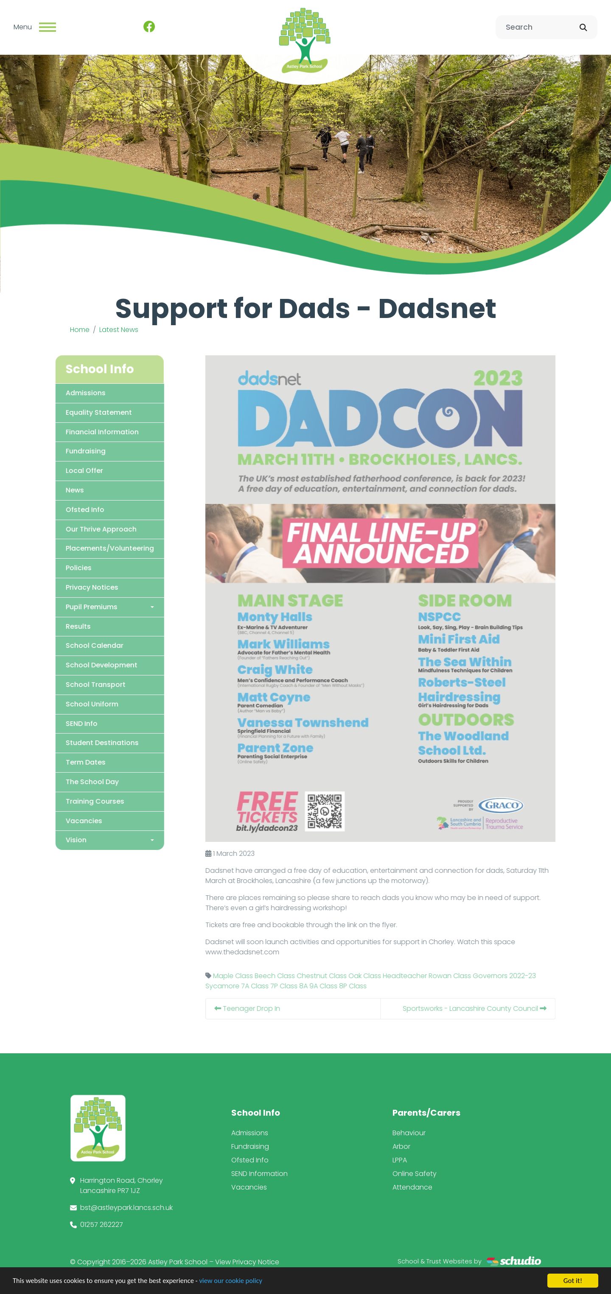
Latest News (118, 330)
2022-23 (536, 975)
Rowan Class (464, 975)
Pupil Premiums (78, 606)
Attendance (412, 1187)
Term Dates (72, 762)
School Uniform (78, 704)
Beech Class (289, 975)
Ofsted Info (71, 509)
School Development (87, 665)
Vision (62, 840)
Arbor (401, 1146)
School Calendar (80, 645)
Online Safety (414, 1173)
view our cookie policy (237, 1281)
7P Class (297, 985)
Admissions (72, 392)
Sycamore (236, 985)
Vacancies (70, 820)
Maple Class (247, 975)
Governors (504, 975)
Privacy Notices (78, 587)
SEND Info (68, 723)
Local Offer (70, 470)
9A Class (337, 985)
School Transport (82, 684)
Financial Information (88, 431)
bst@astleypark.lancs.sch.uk (126, 1207)
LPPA (399, 1160)
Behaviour (409, 1132)
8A (317, 985)
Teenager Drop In (261, 1008)
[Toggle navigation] (47, 27)
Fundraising (72, 451)
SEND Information (259, 1173)
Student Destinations (88, 743)
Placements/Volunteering (96, 548)
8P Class (367, 985)
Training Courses (81, 801)
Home (80, 330)
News (61, 490)
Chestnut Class (336, 975)
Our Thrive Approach (87, 529)
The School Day (78, 781)
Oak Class (378, 975)
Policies (65, 568)
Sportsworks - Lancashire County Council (489, 1008)
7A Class (269, 985)
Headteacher (419, 975)
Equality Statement (85, 412)
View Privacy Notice (247, 1261)
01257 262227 (101, 1224)
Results (64, 626)
